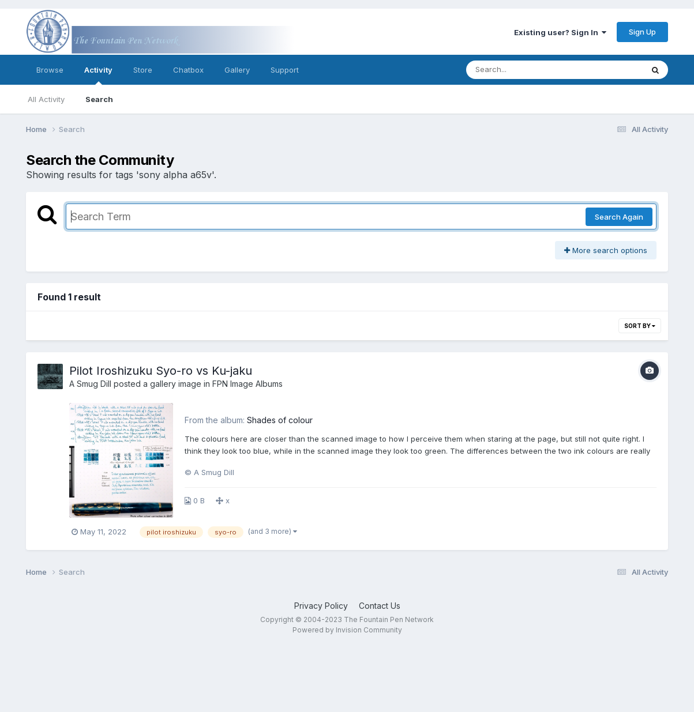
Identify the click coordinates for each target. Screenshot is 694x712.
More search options (605, 250)
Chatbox (188, 69)
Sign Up (642, 31)
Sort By (639, 325)
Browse (49, 69)
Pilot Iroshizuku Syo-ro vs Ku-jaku (160, 371)
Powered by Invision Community (347, 630)
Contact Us (379, 606)
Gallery (237, 69)
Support (285, 69)
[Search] (523, 70)
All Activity (46, 99)
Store (142, 69)
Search (99, 99)
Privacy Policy (321, 606)
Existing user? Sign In (560, 32)
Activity (98, 75)
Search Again (619, 216)
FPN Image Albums (247, 384)
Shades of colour (280, 420)
